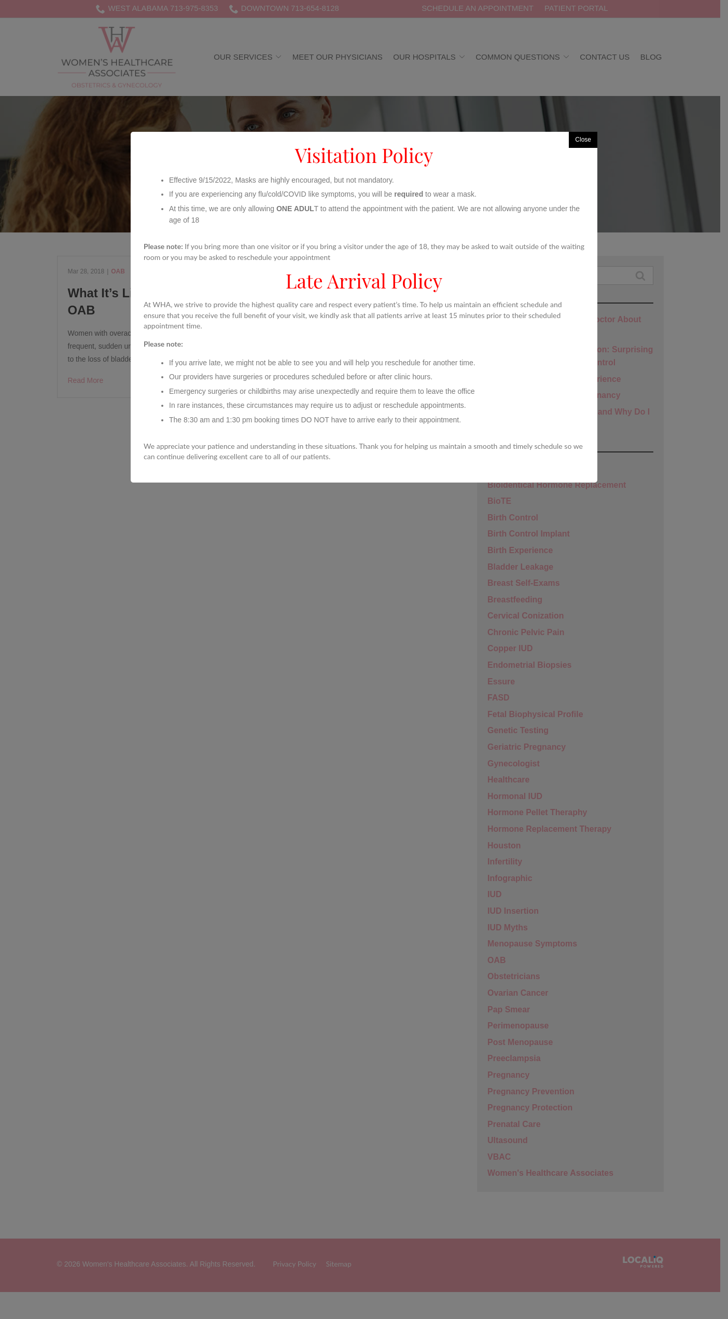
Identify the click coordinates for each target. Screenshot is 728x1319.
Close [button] (583, 139)
